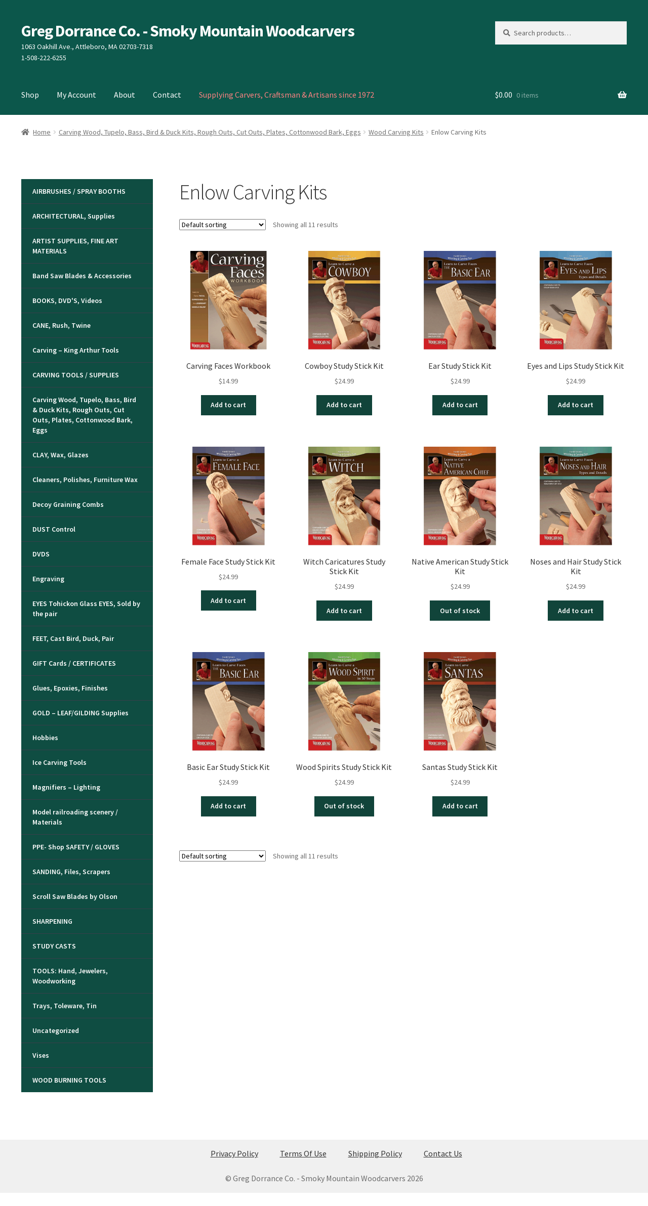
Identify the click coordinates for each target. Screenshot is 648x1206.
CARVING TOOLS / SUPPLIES (75, 374)
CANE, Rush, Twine (61, 325)
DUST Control (53, 529)
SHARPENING (52, 921)
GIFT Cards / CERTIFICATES (74, 663)
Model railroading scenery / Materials (75, 817)
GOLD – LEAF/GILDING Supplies (80, 712)
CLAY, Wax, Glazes (60, 454)
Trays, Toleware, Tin (64, 1005)
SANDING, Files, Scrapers (71, 871)
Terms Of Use (303, 1153)
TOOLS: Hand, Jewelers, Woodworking (70, 975)
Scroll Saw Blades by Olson (74, 896)
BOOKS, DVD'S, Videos (67, 300)
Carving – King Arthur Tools (75, 350)
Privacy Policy (234, 1153)
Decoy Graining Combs (68, 504)
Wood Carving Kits (396, 132)
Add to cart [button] (228, 404)
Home (42, 132)
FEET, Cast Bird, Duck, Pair (73, 638)
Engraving (48, 578)
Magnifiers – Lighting (66, 787)
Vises (40, 1055)
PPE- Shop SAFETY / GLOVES (75, 846)
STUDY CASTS (54, 946)
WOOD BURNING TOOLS (69, 1080)
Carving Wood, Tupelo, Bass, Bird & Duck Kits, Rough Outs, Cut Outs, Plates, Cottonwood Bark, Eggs (210, 132)
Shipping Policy (375, 1153)
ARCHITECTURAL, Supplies (73, 216)
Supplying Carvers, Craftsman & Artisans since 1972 (286, 95)
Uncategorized (55, 1030)
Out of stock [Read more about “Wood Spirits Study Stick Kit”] (344, 805)
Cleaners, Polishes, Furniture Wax (85, 479)
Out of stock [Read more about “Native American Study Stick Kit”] (460, 610)
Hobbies (45, 737)
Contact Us (443, 1153)
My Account (76, 95)
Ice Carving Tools (59, 762)
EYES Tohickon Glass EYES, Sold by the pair (86, 608)
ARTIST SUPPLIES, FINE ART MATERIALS (75, 245)
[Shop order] (222, 224)
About (124, 95)
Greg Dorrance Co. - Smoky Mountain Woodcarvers (187, 31)
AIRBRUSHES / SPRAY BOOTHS (79, 191)
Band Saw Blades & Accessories (82, 275)
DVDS (41, 553)
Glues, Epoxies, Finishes (70, 688)
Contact (167, 95)
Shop (30, 95)
